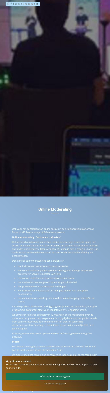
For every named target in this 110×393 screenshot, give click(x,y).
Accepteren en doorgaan (55, 376)
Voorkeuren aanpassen (55, 383)
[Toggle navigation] (101, 4)
